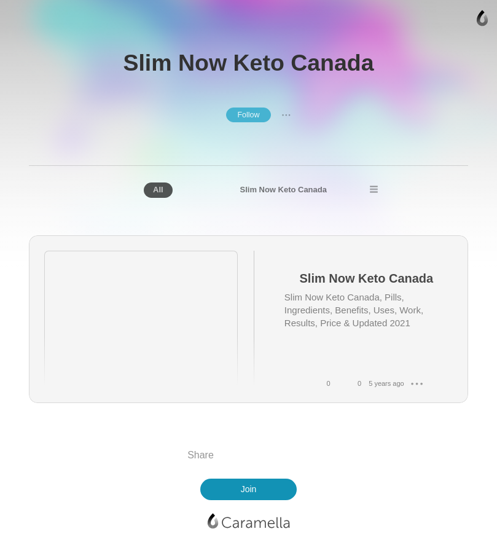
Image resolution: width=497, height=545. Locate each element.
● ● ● (286, 114)
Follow (248, 115)
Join (249, 489)
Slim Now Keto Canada (283, 189)
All (158, 189)
